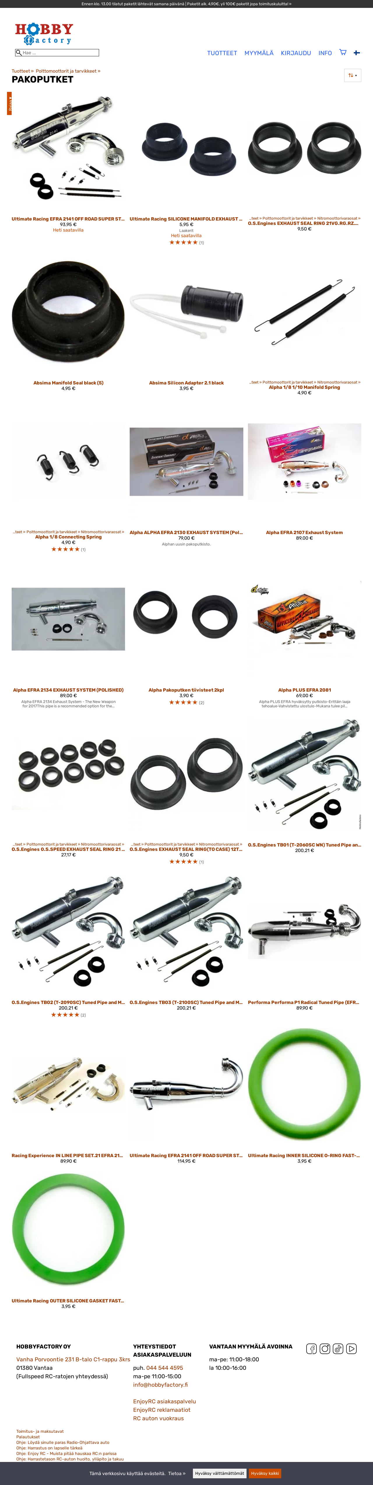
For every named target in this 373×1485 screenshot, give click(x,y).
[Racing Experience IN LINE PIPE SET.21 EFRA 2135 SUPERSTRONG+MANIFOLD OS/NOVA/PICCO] (68, 1098)
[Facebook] (311, 1350)
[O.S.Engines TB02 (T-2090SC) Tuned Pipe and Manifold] (68, 949)
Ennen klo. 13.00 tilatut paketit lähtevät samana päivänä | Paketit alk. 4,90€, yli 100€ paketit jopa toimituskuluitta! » (186, 3)
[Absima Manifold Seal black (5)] (68, 328)
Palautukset (28, 1437)
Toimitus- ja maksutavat (40, 1431)
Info (325, 53)
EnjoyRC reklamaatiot (162, 1410)
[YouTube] (351, 1350)
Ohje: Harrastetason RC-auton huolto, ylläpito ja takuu (70, 1459)
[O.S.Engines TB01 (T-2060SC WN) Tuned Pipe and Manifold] (304, 794)
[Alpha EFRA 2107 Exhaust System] (304, 481)
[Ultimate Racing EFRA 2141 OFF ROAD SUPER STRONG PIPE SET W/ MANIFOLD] (68, 171)
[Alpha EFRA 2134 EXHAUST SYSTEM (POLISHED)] (68, 637)
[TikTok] (338, 1350)
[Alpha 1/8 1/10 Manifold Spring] (304, 328)
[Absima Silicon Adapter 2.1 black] (186, 328)
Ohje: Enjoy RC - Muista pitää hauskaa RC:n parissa (66, 1453)
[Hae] (57, 52)
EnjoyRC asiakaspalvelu (164, 1401)
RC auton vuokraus (158, 1418)
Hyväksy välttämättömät (219, 1473)
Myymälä (259, 53)
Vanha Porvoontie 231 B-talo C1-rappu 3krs (73, 1359)
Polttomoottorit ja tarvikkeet (68, 71)
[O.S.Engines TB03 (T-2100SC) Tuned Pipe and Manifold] (186, 949)
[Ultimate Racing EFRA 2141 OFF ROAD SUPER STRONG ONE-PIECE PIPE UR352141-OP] (186, 1098)
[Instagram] (325, 1350)
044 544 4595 (164, 1368)
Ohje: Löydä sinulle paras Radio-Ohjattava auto (62, 1442)
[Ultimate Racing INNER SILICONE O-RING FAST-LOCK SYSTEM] (304, 1098)
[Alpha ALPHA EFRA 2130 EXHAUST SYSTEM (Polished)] (186, 481)
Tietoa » (177, 1473)
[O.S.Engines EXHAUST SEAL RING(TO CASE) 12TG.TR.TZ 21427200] (186, 794)
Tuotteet (23, 71)
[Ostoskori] (342, 56)
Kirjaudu (296, 53)
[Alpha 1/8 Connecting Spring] (68, 481)
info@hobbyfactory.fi (160, 1384)
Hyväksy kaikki (265, 1473)
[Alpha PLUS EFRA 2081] (304, 637)
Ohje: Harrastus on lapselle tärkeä (49, 1448)
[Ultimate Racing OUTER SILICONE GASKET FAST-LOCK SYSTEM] (68, 1243)
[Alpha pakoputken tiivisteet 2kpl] (186, 637)
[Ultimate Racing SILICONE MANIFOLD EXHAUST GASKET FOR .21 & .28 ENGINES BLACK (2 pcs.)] (186, 171)
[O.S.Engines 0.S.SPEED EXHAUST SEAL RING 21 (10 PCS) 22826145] (68, 794)
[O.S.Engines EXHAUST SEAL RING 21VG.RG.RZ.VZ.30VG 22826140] (304, 171)
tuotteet (222, 53)
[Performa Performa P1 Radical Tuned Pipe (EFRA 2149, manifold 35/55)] (304, 949)
